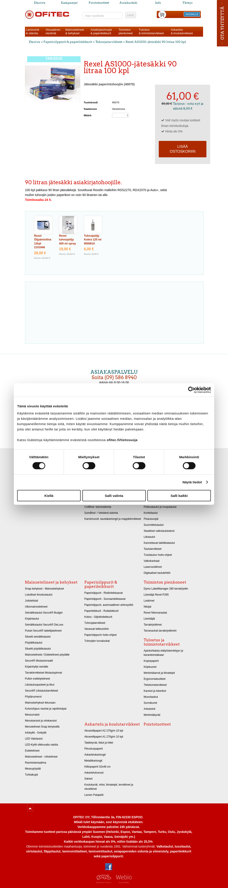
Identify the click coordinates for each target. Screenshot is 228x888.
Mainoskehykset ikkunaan (40, 702)
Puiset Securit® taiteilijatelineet (43, 630)
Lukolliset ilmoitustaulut (38, 594)
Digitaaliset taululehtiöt (157, 572)
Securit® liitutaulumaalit (39, 660)
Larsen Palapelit (94, 794)
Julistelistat (31, 600)
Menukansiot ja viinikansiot (41, 720)
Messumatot (32, 714)
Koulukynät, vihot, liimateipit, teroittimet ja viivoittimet (108, 786)
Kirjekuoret (150, 666)
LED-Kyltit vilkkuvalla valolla (41, 744)
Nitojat (147, 606)
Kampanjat (69, 2)
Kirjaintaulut (32, 618)
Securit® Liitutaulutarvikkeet (41, 690)
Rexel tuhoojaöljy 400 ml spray (67, 239)
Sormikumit (150, 702)
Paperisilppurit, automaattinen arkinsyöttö (108, 604)
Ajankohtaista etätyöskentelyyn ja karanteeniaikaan (163, 652)
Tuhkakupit (31, 774)
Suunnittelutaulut (153, 524)
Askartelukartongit (95, 754)
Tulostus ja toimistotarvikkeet (162, 642)
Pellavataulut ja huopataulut (160, 506)
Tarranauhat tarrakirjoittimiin (160, 630)
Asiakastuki (128, 2)
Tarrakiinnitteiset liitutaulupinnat (43, 672)
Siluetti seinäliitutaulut (38, 636)
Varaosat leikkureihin (96, 628)
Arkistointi (149, 708)
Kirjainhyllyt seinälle (36, 666)
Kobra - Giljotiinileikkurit (98, 616)
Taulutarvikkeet (152, 548)
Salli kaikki (179, 495)
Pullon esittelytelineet (37, 678)
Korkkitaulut (151, 512)
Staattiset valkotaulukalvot (159, 530)
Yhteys (187, 2)
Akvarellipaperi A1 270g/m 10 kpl (103, 736)
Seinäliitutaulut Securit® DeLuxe (44, 624)
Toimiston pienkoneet (165, 582)
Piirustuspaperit (93, 748)
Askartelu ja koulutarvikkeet (112, 724)
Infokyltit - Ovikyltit (35, 732)
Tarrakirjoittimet (153, 624)
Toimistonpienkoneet (125, 31)
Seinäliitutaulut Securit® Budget (44, 612)
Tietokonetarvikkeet (155, 684)
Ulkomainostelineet (36, 606)
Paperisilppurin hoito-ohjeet (100, 634)
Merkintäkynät (152, 714)
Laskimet (149, 600)
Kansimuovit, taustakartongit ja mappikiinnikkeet (112, 518)
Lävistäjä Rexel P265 (156, 594)
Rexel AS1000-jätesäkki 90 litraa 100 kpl (156, 42)
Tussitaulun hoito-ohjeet (158, 554)
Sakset (88, 778)
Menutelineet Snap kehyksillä (42, 726)
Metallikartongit (93, 760)
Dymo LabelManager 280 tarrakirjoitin (166, 588)
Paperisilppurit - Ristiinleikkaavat (103, 592)
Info (158, 2)
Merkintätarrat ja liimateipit (159, 672)
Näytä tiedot (192, 482)
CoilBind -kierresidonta (97, 506)
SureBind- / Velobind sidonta (101, 512)
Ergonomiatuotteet (154, 678)
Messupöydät (33, 768)
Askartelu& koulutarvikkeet (182, 31)
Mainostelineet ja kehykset (51, 582)
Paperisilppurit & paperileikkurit (68, 42)
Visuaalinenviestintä (52, 31)
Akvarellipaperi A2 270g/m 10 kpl (103, 730)
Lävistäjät (149, 618)
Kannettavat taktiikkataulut (159, 542)
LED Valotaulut (34, 738)
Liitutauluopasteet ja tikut (39, 684)
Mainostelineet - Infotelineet (41, 756)
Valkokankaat (151, 560)
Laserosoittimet (153, 566)
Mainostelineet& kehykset (74, 31)
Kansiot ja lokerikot (155, 690)
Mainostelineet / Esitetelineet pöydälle (47, 654)
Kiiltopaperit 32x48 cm (97, 766)
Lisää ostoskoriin (182, 149)
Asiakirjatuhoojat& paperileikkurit (101, 31)
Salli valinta (114, 495)
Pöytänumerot (33, 696)
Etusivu (39, 2)
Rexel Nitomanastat (155, 612)
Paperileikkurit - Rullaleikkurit (101, 610)
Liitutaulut (149, 536)
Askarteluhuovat (94, 772)
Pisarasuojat (151, 518)
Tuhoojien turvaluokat (97, 640)
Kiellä (48, 495)
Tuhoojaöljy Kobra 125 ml (93, 239)
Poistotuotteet (99, 2)
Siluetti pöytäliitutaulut (38, 648)
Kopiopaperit (151, 660)
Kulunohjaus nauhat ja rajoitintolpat (45, 708)
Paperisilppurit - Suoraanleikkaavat (105, 598)
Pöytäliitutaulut (33, 642)
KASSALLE (192, 14)
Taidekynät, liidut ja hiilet (98, 742)
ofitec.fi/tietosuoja (122, 440)
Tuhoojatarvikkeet (108, 42)
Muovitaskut (151, 696)
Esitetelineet (32, 750)
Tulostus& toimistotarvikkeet (151, 31)
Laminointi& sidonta (32, 31)
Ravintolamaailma (35, 762)
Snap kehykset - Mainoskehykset (44, 588)
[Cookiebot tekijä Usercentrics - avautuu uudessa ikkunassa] (191, 390)
